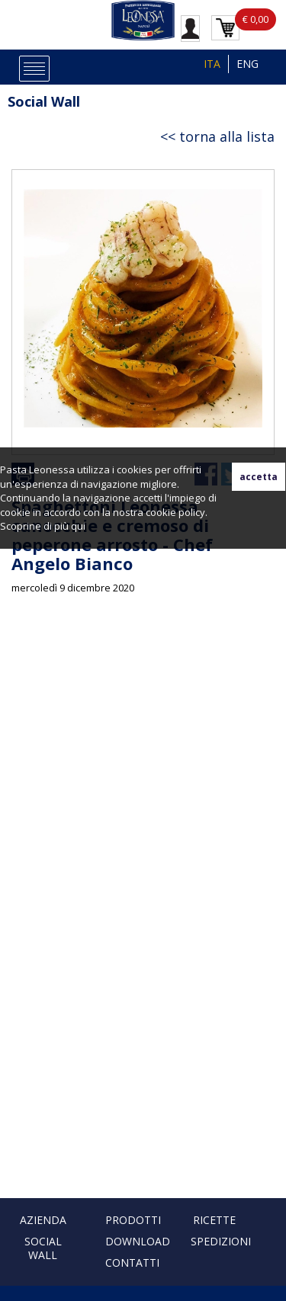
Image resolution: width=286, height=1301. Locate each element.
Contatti (132, 1262)
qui (78, 526)
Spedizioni (221, 1241)
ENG (247, 63)
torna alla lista (227, 136)
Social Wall (44, 101)
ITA (212, 63)
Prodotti (133, 1220)
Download (137, 1241)
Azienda (43, 1220)
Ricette (214, 1220)
